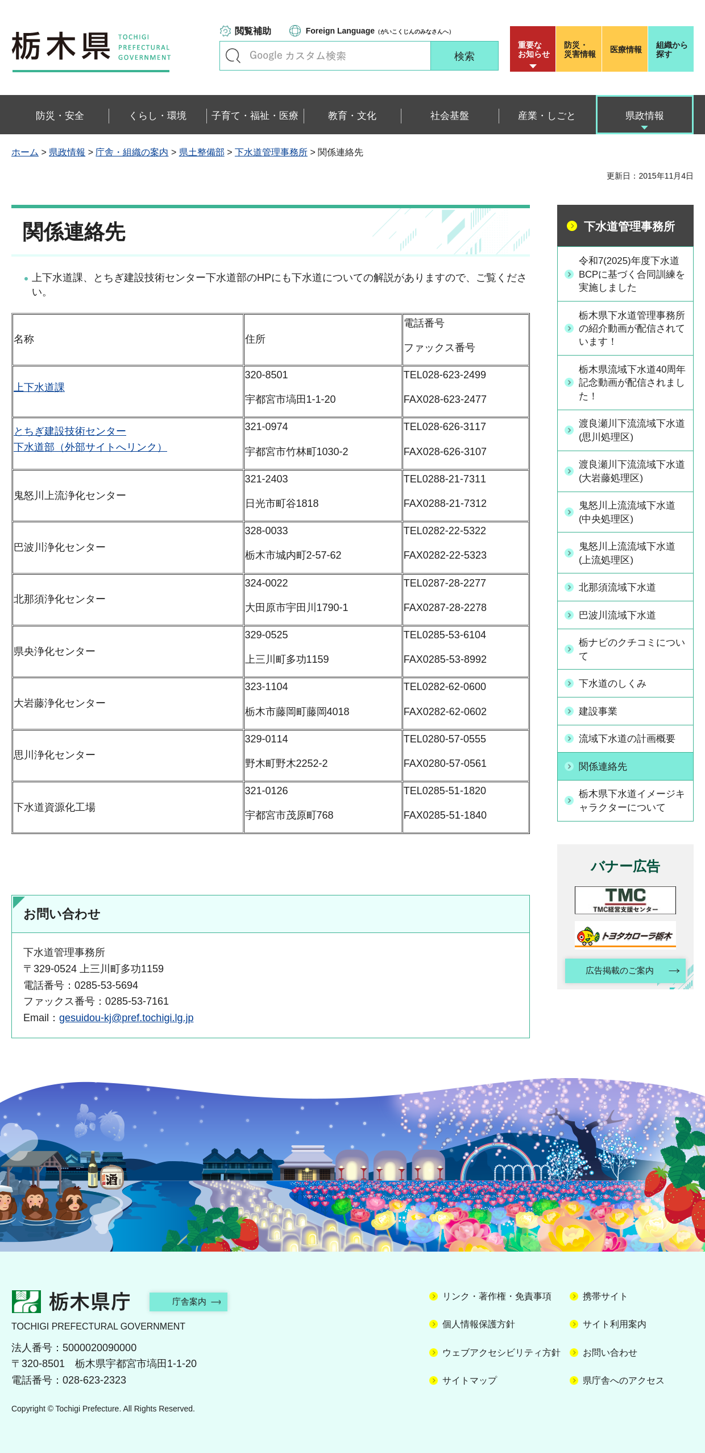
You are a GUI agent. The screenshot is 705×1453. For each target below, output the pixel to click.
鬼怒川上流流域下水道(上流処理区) (631, 557)
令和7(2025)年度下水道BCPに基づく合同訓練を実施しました (631, 274)
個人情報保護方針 (478, 1324)
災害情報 (581, 49)
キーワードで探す (233, 55)
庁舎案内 (196, 1301)
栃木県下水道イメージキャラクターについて (631, 801)
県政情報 (67, 152)
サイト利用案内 (614, 1324)
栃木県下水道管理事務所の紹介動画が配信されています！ (631, 330)
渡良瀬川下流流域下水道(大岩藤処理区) (631, 475)
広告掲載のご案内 (615, 972)
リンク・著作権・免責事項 (496, 1296)
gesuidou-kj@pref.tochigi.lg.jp (126, 1017)
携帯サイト (605, 1296)
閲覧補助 (253, 31)
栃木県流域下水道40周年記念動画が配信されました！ (632, 385)
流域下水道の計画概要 (631, 740)
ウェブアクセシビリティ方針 (501, 1352)
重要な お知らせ (534, 49)
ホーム (25, 152)
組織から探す (672, 49)
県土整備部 (202, 152)
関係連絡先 (606, 767)
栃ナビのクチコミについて (631, 652)
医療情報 (626, 49)
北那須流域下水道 (621, 591)
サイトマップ (469, 1380)
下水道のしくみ (616, 686)
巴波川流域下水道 (621, 618)
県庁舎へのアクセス (624, 1380)
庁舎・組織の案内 (132, 152)
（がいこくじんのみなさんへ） (380, 30)
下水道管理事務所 (271, 152)
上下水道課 (39, 387)
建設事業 (600, 713)
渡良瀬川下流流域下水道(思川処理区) (631, 434)
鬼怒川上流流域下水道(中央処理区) (631, 516)
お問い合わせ (610, 1352)
